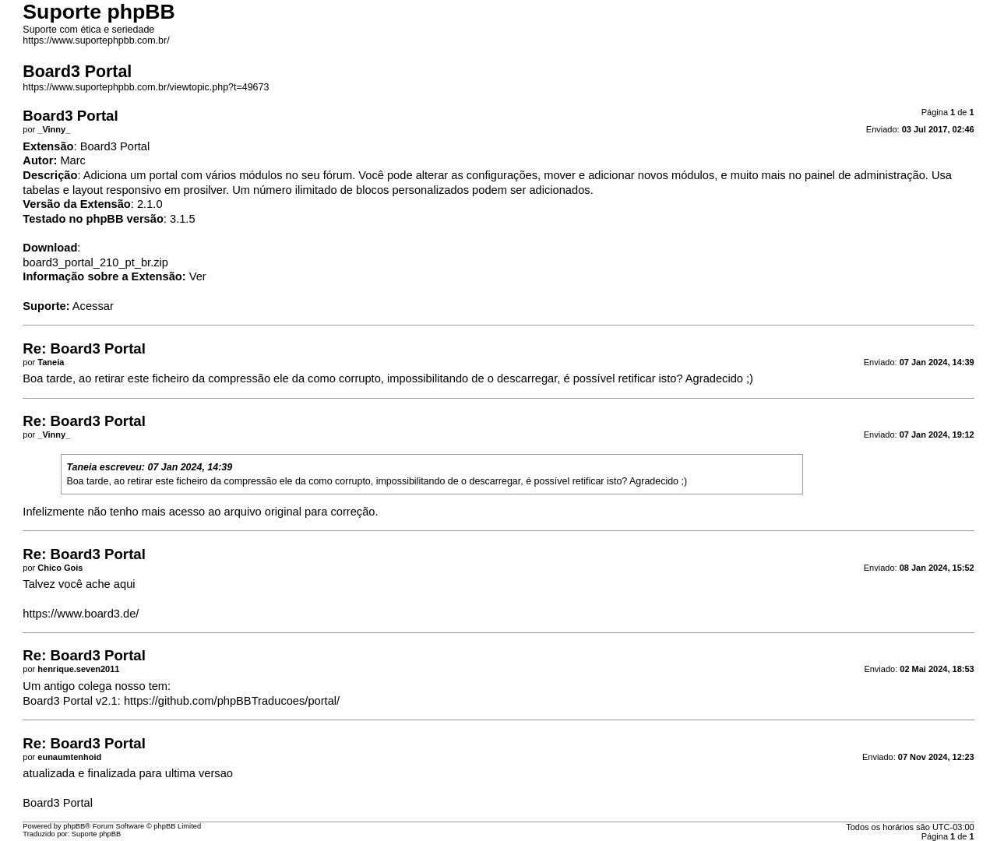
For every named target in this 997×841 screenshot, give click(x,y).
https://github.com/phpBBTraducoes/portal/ (232, 701)
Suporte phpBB (96, 834)
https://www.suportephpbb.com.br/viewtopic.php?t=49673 (146, 87)
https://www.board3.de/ (81, 613)
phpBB (74, 826)
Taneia (81, 467)
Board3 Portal (58, 803)
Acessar (93, 306)
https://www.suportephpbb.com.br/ (96, 40)
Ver (197, 276)
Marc (73, 160)
